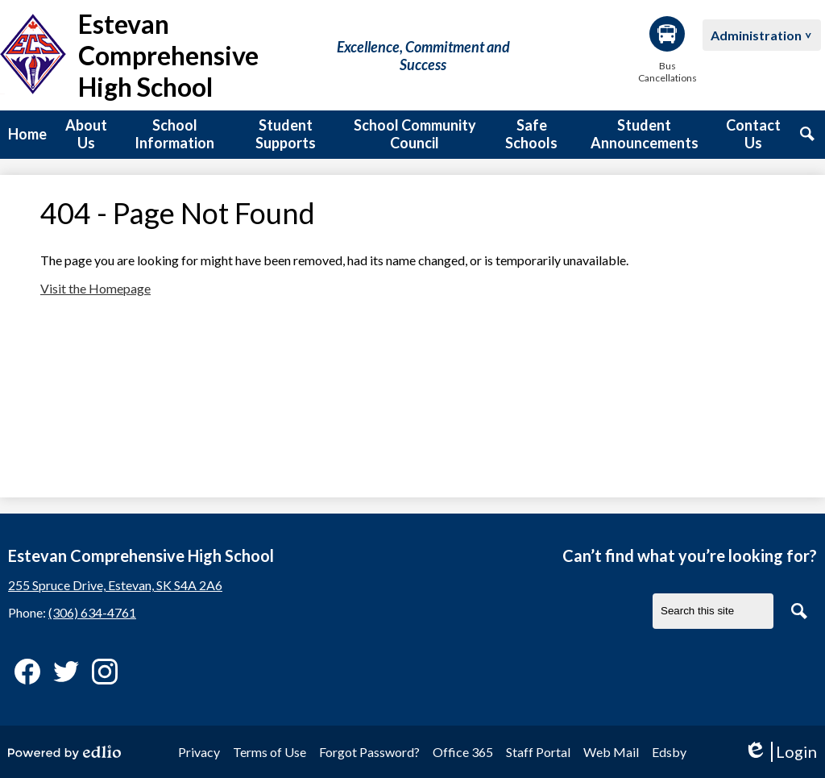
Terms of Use (269, 751)
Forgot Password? (369, 751)
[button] (86, 134)
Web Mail (611, 751)
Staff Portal (538, 751)
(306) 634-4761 (92, 612)
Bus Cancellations (667, 50)
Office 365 (463, 751)
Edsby (669, 751)
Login (780, 752)
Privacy (199, 751)
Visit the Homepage (95, 288)
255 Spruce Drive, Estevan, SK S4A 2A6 (115, 585)
